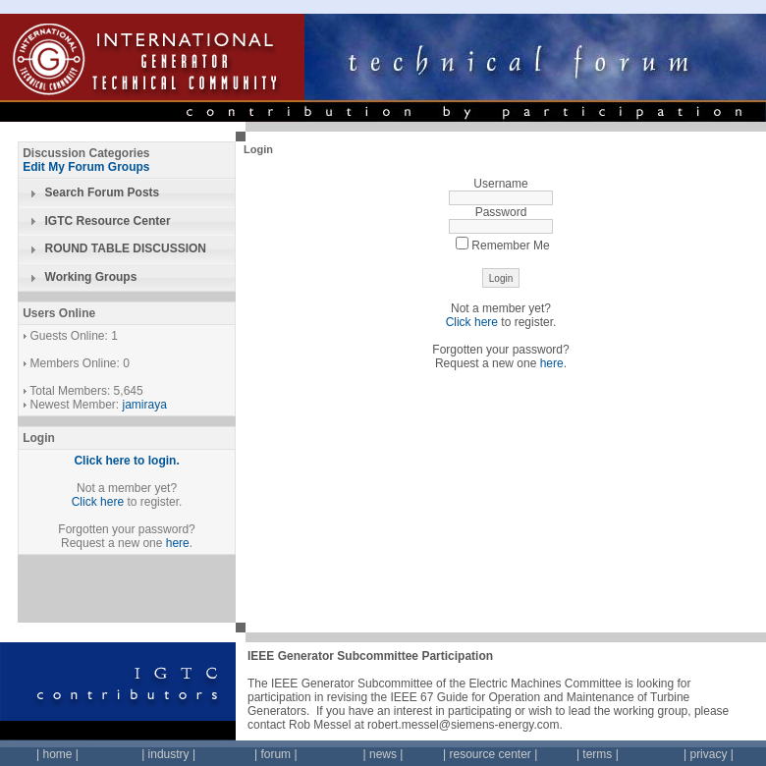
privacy (708, 754)
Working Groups (91, 277)
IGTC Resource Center (108, 221)
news (383, 754)
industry (169, 754)
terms (597, 754)
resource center (489, 754)
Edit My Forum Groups (86, 167)
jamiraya (145, 404)
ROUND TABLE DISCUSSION (125, 248)
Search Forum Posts (102, 192)
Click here (98, 502)
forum (275, 754)
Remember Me (502, 245)
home (57, 754)
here (178, 543)
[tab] (127, 193)
